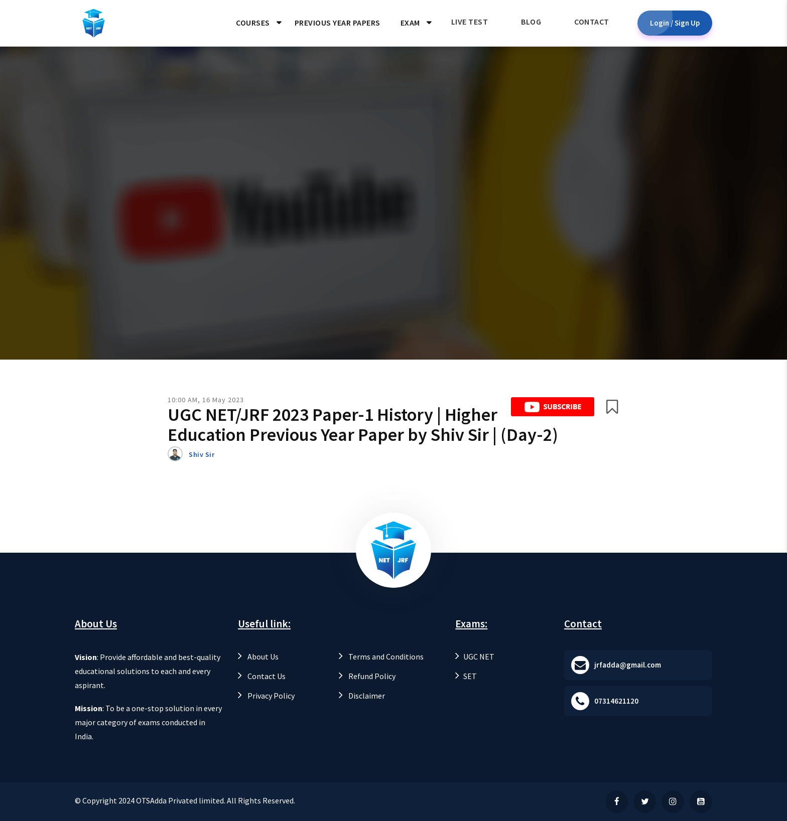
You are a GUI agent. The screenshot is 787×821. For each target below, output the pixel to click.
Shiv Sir (201, 454)
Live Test (469, 22)
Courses (253, 23)
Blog (531, 22)
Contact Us (262, 676)
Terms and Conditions (381, 656)
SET (466, 676)
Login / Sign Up (675, 23)
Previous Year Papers (337, 23)
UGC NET (474, 656)
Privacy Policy (266, 696)
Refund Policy (367, 676)
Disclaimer (362, 696)
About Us (258, 656)
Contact (591, 22)
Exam (410, 23)
